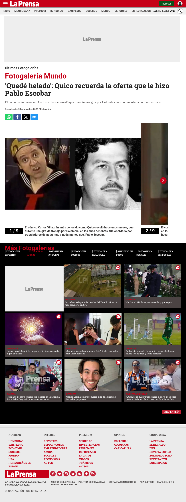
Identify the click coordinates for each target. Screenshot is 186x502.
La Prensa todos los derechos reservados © (25, 483)
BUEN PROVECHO (160, 455)
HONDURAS (16, 441)
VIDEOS (84, 459)
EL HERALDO (157, 444)
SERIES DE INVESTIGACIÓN (89, 442)
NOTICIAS (15, 435)
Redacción (45, 109)
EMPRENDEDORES (55, 448)
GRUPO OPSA (157, 435)
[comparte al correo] (34, 117)
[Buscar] (180, 11)
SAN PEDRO (16, 444)
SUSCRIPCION (158, 462)
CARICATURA (122, 448)
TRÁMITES (86, 462)
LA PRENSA (156, 441)
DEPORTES (51, 441)
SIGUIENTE (170, 411)
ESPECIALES (86, 448)
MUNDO (14, 455)
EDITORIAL (121, 441)
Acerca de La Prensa (63, 482)
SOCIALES (50, 455)
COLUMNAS (121, 444)
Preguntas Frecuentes (64, 484)
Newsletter (147, 482)
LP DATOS (85, 455)
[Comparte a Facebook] (17, 117)
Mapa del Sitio (165, 482)
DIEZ (152, 448)
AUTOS (48, 462)
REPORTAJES (87, 452)
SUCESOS (15, 452)
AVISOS (84, 466)
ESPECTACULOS (54, 444)
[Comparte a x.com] (26, 117)
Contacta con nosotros (122, 482)
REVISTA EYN (158, 459)
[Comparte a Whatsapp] (9, 117)
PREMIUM (85, 435)
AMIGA (48, 452)
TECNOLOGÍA (52, 459)
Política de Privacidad (91, 482)
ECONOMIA (16, 448)
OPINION (119, 435)
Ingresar (166, 3)
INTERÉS (49, 435)
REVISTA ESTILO (160, 452)
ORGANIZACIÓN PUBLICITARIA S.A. (26, 491)
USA (11, 459)
